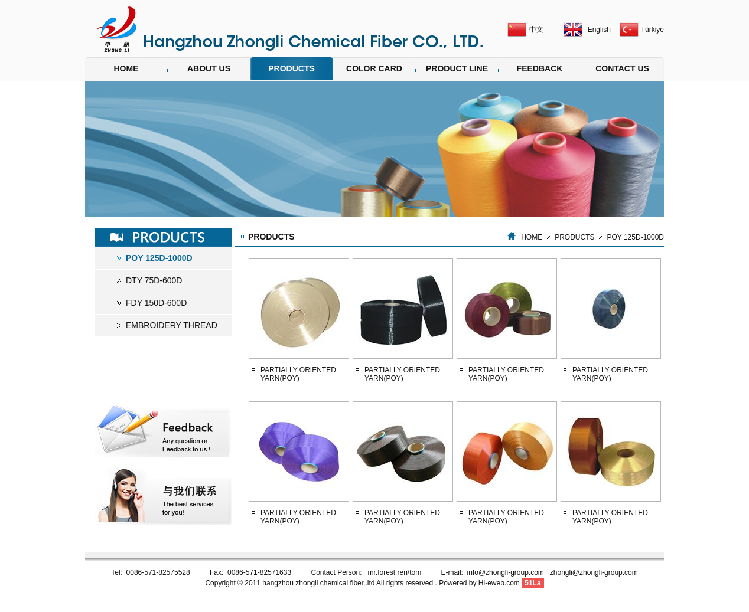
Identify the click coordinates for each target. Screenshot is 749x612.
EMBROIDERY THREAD (171, 325)
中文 (536, 29)
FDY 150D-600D (156, 302)
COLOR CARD (374, 68)
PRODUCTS (291, 68)
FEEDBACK (540, 68)
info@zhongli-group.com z (510, 572)
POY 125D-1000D (159, 258)
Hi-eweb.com (499, 583)
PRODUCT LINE (457, 68)
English (599, 29)
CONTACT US (622, 68)
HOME (126, 68)
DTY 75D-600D (154, 280)
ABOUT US (208, 68)
